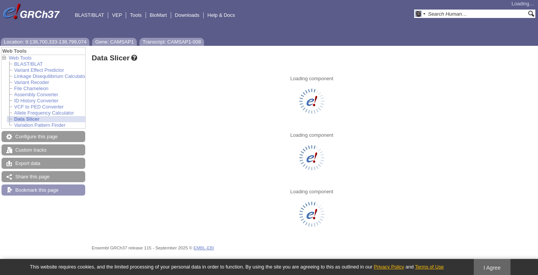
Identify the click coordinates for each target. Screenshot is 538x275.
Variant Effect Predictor (39, 70)
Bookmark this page (36, 190)
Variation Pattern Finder (39, 125)
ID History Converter (36, 101)
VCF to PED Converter (38, 107)
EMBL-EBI (203, 248)
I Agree (492, 268)
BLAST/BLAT (89, 15)
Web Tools (20, 58)
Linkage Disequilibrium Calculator (50, 76)
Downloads (187, 15)
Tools (135, 15)
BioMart (158, 15)
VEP (117, 15)
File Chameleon (31, 88)
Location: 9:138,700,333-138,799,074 (45, 42)
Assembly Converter (36, 94)
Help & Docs (221, 15)
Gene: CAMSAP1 (114, 42)
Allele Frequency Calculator (44, 113)
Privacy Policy (389, 267)
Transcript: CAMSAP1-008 (172, 42)
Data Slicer (26, 119)
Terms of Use (429, 267)
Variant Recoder (31, 82)
